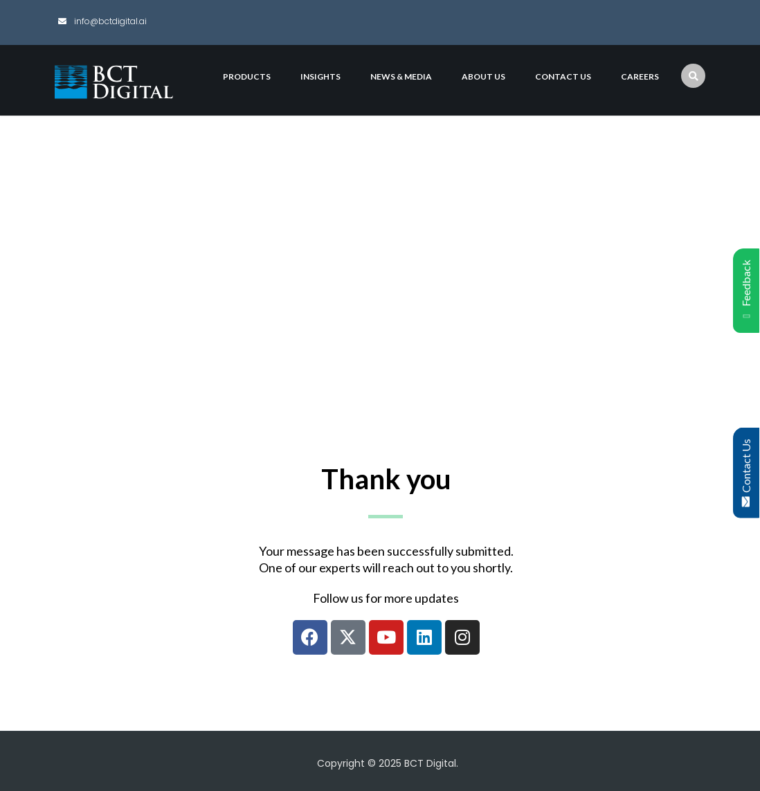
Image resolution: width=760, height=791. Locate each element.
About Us (483, 76)
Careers (640, 76)
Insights (320, 76)
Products (247, 76)
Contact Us (745, 472)
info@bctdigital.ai (109, 21)
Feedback (745, 291)
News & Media (401, 76)
